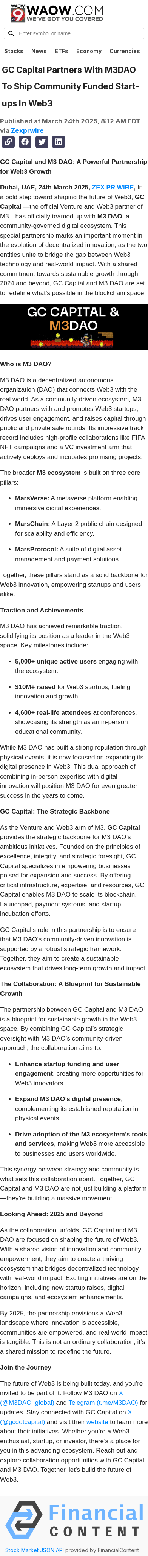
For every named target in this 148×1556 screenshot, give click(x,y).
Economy (89, 51)
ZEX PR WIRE (113, 187)
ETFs (61, 51)
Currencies (124, 51)
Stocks (13, 51)
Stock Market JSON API (34, 1550)
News (39, 51)
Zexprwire (27, 130)
